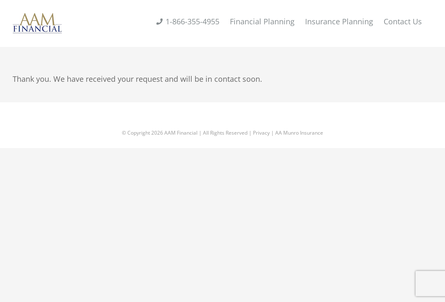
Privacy (261, 132)
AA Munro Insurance (299, 132)
